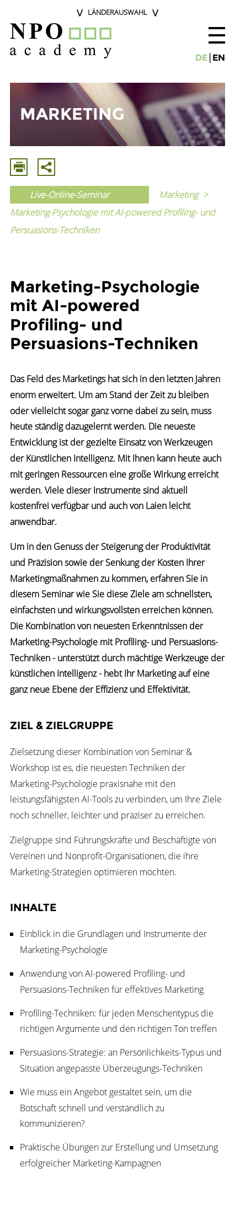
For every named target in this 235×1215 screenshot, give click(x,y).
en (218, 57)
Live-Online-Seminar (69, 195)
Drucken (19, 167)
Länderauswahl (117, 12)
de (201, 57)
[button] (217, 35)
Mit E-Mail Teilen (46, 167)
